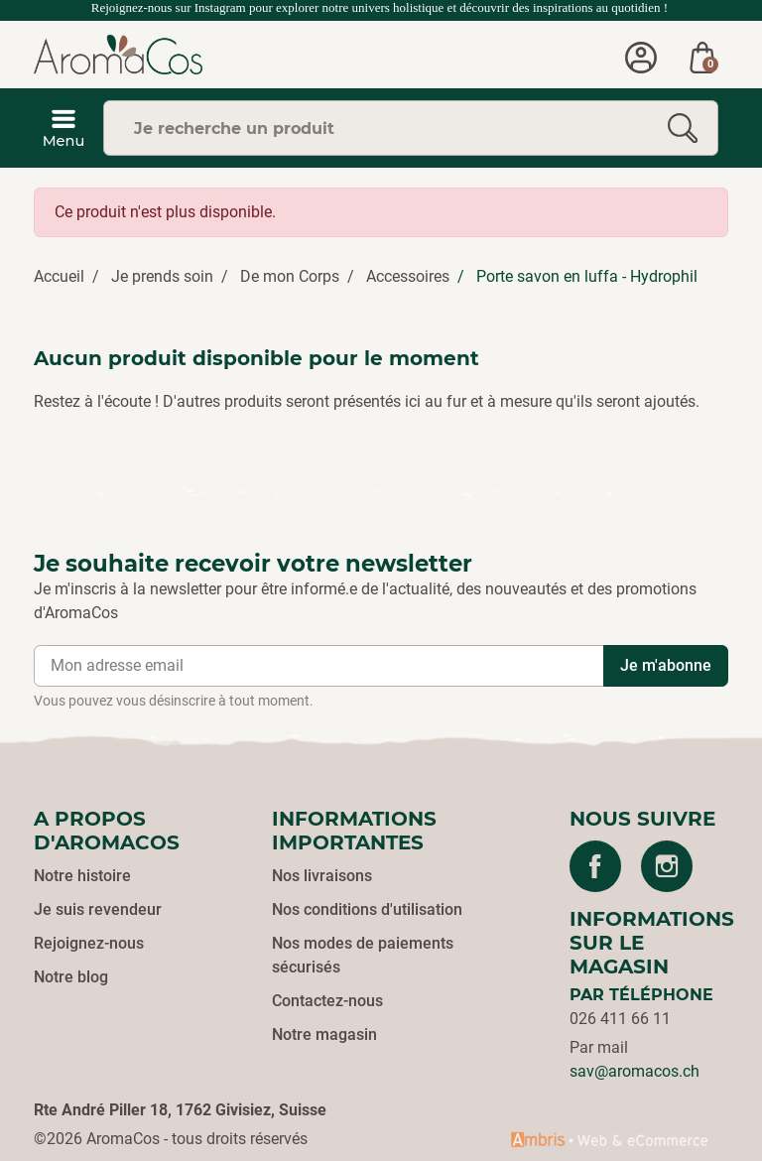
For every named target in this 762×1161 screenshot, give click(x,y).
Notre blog (71, 977)
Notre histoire (82, 875)
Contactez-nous (327, 1000)
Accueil (59, 276)
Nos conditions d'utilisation (367, 909)
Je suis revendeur (98, 909)
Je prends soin (162, 276)
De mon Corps (289, 276)
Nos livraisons (322, 875)
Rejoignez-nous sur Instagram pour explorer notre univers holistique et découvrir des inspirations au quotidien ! (381, 7)
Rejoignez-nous (89, 943)
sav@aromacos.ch (634, 1071)
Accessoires (407, 276)
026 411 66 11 (620, 1018)
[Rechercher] (682, 128)
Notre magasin (324, 1034)
